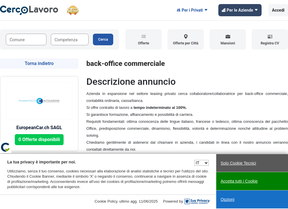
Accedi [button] (278, 10)
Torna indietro (39, 63)
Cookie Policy (106, 201)
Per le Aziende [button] (240, 10)
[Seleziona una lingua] (201, 163)
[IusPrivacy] (197, 201)
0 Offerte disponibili (39, 139)
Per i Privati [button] (192, 10)
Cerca (103, 39)
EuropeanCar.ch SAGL (39, 127)
